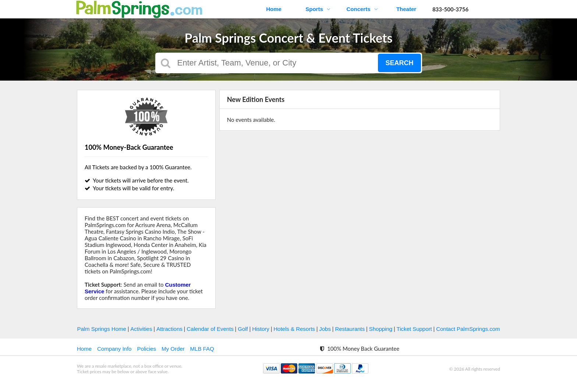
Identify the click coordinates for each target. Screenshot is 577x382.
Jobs (325, 329)
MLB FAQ (202, 349)
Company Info (114, 349)
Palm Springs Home (101, 329)
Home (274, 9)
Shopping (380, 329)
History (260, 329)
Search (399, 63)
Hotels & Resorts (294, 329)
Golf (243, 329)
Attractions (169, 329)
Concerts (362, 9)
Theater (406, 9)
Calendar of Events (210, 329)
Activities (141, 329)
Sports (317, 9)
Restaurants (350, 329)
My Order (173, 349)
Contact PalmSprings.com (468, 329)
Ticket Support (414, 329)
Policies (146, 349)
